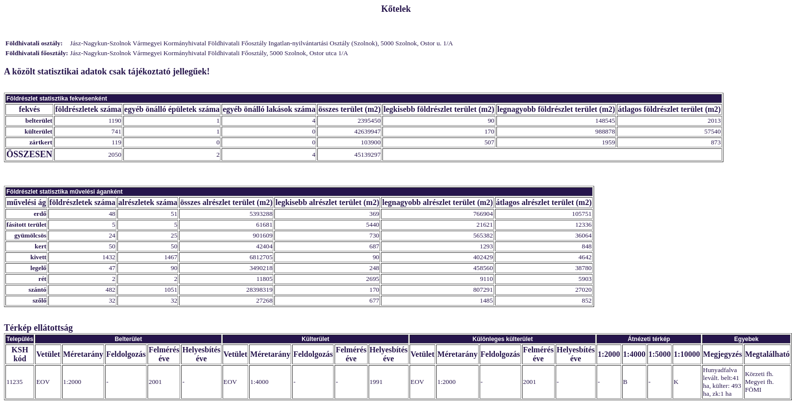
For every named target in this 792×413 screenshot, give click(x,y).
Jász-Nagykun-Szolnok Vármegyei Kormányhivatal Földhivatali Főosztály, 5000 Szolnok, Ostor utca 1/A (209, 53)
